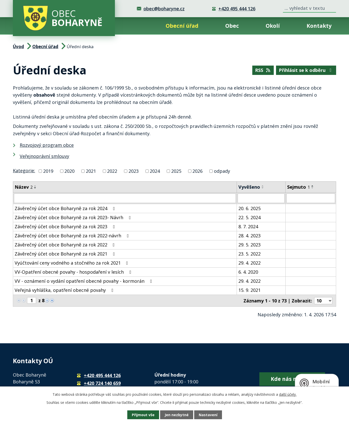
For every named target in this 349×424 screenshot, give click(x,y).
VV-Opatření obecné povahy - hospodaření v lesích (74, 272)
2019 (48, 171)
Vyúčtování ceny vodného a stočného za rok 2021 (72, 263)
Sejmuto (298, 187)
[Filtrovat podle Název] (125, 198)
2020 (69, 171)
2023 (134, 171)
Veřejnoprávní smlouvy (44, 156)
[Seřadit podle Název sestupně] (35, 188)
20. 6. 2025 (249, 208)
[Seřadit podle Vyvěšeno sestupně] (263, 188)
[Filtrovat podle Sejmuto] (310, 198)
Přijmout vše (143, 414)
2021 (91, 171)
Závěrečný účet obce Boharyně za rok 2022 (66, 245)
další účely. (287, 394)
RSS (263, 70)
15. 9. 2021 (249, 290)
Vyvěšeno (249, 187)
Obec (232, 25)
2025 (176, 171)
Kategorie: (24, 170)
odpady (222, 171)
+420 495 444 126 (236, 9)
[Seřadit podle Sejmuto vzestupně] (312, 186)
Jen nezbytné (177, 414)
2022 (112, 171)
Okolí (273, 25)
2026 (197, 171)
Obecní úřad (182, 25)
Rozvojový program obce (47, 145)
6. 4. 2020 (248, 272)
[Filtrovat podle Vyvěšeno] (261, 198)
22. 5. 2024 (249, 217)
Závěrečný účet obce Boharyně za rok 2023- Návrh (74, 217)
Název (24, 187)
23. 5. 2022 (249, 254)
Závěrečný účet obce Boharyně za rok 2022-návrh (73, 236)
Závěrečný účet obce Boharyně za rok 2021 (66, 254)
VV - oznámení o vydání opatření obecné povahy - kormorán (84, 281)
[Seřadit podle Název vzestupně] (35, 186)
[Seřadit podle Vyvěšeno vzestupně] (263, 186)
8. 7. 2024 (248, 226)
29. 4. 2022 (249, 263)
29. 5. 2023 (249, 245)
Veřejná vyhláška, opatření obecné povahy (65, 290)
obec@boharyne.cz (164, 9)
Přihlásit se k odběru (306, 70)
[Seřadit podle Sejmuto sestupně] (312, 188)
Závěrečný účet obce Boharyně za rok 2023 (66, 226)
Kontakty (319, 25)
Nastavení (208, 414)
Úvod (136, 25)
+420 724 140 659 (102, 383)
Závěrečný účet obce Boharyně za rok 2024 (66, 208)
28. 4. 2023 (249, 236)
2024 (155, 171)
